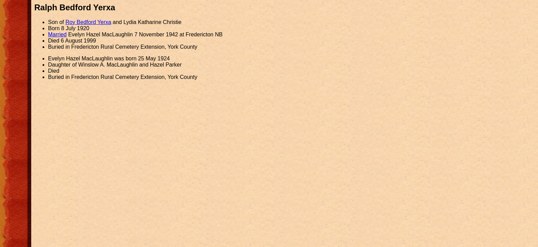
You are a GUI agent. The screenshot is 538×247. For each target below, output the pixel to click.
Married (57, 34)
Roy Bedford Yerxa (88, 22)
